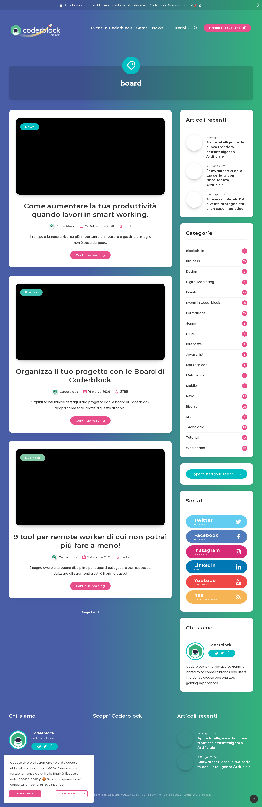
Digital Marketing (200, 282)
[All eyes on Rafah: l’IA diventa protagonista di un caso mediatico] (194, 199)
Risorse (31, 292)
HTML (190, 333)
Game (142, 28)
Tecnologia (195, 427)
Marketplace (196, 365)
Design (191, 271)
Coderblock (220, 645)
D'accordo (25, 793)
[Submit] (241, 474)
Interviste (194, 344)
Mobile (191, 385)
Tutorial (178, 28)
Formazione (196, 313)
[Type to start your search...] (216, 474)
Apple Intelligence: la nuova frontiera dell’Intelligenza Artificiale (225, 149)
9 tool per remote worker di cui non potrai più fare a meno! (90, 541)
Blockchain (195, 250)
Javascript (195, 354)
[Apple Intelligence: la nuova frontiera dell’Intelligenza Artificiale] (194, 142)
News (157, 28)
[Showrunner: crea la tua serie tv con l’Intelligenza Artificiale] (194, 171)
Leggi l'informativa (71, 793)
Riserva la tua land (180, 5)
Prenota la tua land (227, 28)
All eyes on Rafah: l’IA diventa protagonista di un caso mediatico (225, 204)
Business (32, 458)
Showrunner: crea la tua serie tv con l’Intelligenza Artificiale (224, 178)
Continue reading (90, 255)
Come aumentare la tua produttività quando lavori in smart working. (90, 210)
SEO (189, 416)
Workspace (195, 448)
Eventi (191, 292)
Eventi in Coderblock (111, 28)
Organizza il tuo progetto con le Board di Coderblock (90, 375)
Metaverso (195, 375)
